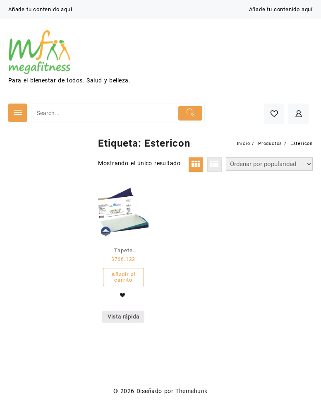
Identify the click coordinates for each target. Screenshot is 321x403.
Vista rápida (123, 317)
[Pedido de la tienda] (269, 164)
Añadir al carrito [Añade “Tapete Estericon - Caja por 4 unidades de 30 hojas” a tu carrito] (123, 277)
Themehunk (191, 391)
